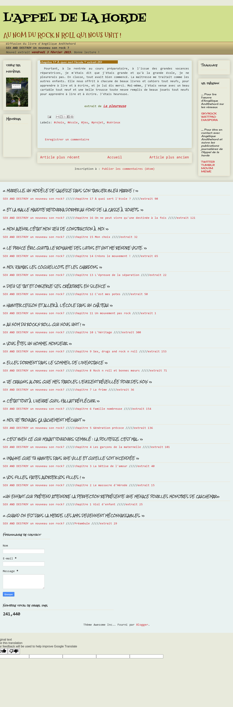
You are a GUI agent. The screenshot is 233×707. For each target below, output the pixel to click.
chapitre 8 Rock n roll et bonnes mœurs (107, 370)
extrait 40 (146, 466)
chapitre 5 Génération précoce (99, 428)
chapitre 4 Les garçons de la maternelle (107, 447)
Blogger (142, 624)
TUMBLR (208, 165)
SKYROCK (209, 113)
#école (72, 122)
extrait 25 (134, 504)
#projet (97, 122)
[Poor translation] (14, 651)
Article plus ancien (169, 157)
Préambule (82, 523)
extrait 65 (149, 256)
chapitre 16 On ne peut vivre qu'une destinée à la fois (120, 218)
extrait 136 (143, 428)
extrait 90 (149, 198)
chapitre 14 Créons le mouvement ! (102, 256)
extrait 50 (139, 294)
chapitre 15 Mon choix (92, 237)
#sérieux (113, 122)
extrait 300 (131, 332)
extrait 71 (158, 370)
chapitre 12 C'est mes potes (97, 294)
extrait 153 (157, 351)
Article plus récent (60, 157)
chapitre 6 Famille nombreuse (98, 408)
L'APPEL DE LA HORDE (74, 18)
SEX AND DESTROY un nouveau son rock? (33, 198)
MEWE (206, 171)
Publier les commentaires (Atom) (128, 169)
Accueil (114, 157)
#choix (59, 122)
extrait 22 (158, 275)
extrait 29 (108, 523)
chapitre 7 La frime (90, 389)
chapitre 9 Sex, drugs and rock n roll (106, 351)
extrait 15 (146, 485)
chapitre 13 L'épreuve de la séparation (106, 275)
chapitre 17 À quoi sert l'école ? (102, 198)
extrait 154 (141, 408)
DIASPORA (209, 119)
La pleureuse (114, 106)
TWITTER (208, 161)
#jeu (84, 122)
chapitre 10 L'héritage (93, 332)
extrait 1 (148, 313)
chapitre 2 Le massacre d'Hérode (100, 485)
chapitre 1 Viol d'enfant (94, 504)
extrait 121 (186, 218)
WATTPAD (208, 116)
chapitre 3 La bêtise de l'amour (100, 466)
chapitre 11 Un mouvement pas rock (102, 313)
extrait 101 (160, 447)
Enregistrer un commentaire (67, 139)
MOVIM (207, 168)
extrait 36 (125, 389)
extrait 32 (129, 237)
